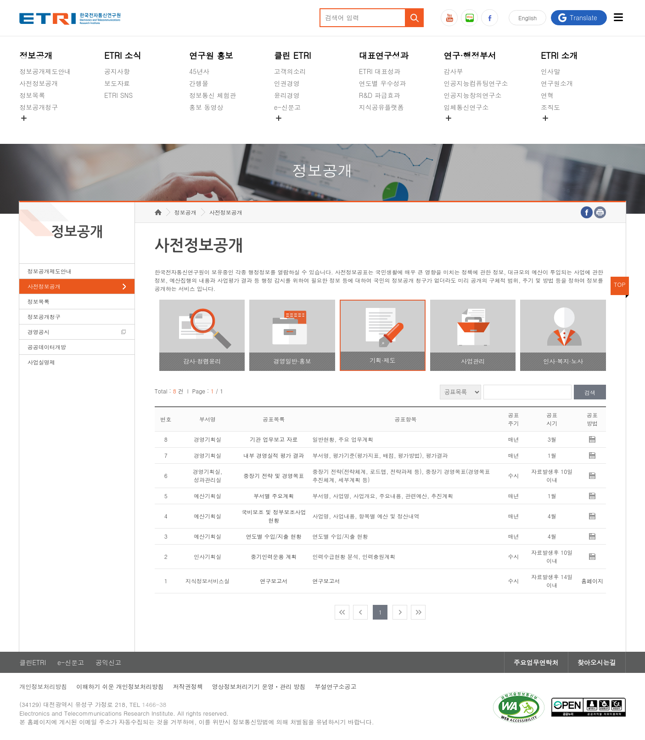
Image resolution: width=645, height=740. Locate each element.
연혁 (547, 95)
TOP (620, 284)
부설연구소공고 (336, 686)
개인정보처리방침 (43, 686)
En (527, 18)
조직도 (550, 107)
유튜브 (449, 17)
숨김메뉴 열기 (23, 118)
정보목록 (32, 95)
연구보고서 (273, 581)
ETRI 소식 (122, 55)
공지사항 (117, 71)
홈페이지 (592, 581)
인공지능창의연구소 (473, 95)
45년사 (199, 71)
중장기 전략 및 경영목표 (273, 475)
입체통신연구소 (466, 107)
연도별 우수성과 (382, 83)
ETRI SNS (118, 95)
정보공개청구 (38, 107)
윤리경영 (287, 95)
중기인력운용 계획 (274, 556)
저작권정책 (188, 686)
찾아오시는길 (597, 662)
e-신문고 (287, 107)
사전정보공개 (38, 83)
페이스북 (489, 17)
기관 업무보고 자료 (273, 439)
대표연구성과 (384, 55)
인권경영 (287, 83)
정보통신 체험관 (212, 95)
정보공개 (35, 55)
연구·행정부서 (470, 55)
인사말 (550, 71)
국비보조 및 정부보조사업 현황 (273, 516)
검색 (589, 392)
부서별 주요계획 (273, 496)
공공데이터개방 (47, 347)
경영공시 (32, 128)
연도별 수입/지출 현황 (274, 536)
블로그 (469, 17)
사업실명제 (41, 362)
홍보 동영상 (206, 107)
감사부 (453, 71)
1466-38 (154, 704)
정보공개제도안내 (45, 71)
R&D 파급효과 (379, 95)
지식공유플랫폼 (381, 107)
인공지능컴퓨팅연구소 (476, 83)
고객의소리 (290, 71)
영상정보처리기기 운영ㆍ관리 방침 (259, 686)
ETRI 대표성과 (380, 71)
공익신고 (287, 128)
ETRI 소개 (559, 55)
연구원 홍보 (211, 55)
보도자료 (117, 83)
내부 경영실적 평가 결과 (273, 455)
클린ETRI (32, 662)
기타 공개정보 (561, 128)
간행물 (198, 83)
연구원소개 (557, 83)
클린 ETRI (292, 55)
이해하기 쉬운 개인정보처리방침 (120, 686)
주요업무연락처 (536, 662)
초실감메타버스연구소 (476, 128)
